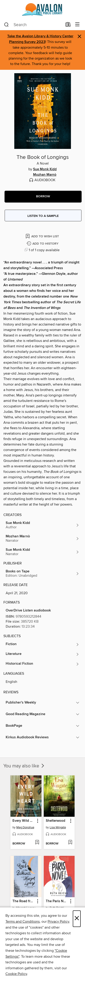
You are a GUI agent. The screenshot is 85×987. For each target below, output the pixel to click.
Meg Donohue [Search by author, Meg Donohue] (25, 827)
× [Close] (77, 918)
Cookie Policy (16, 974)
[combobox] (33, 24)
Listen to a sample (43, 216)
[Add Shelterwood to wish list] (70, 843)
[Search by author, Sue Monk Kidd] (42, 525)
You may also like (24, 766)
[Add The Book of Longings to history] (43, 244)
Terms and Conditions (22, 921)
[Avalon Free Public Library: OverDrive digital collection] (42, 9)
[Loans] (68, 25)
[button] (43, 197)
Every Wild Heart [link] (23, 821)
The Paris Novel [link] (57, 901)
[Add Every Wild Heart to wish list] (37, 843)
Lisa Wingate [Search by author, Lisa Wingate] (58, 827)
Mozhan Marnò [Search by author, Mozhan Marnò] (44, 175)
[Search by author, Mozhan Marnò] (42, 538)
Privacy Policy (58, 921)
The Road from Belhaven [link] (23, 901)
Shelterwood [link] (55, 821)
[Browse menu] (77, 25)
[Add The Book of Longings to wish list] (42, 236)
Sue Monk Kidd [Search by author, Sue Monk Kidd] (45, 169)
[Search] (6, 24)
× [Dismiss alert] (79, 36)
